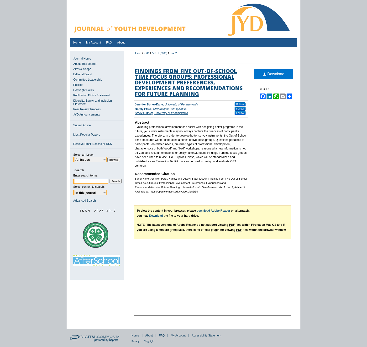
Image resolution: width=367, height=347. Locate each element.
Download (273, 74)
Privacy (135, 341)
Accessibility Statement (206, 335)
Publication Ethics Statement (91, 95)
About (149, 335)
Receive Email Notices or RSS (92, 144)
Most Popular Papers (86, 134)
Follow (240, 104)
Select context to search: (89, 186)
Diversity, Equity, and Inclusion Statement (92, 102)
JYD (146, 53)
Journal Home (82, 58)
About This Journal (85, 64)
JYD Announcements (86, 114)
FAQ (162, 335)
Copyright (149, 341)
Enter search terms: (85, 175)
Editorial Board (82, 74)
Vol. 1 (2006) (159, 53)
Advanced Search (84, 200)
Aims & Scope (82, 69)
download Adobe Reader (213, 210)
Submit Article (82, 125)
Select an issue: (83, 154)
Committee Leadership (87, 79)
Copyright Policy (83, 90)
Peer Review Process (87, 109)
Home (137, 53)
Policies (78, 85)
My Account (178, 335)
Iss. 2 (174, 53)
